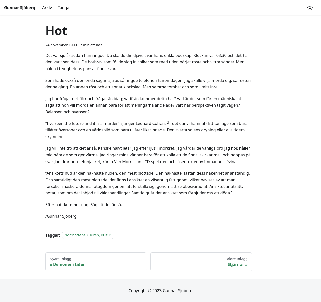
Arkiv (47, 7)
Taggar (64, 7)
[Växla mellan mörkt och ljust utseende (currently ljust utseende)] (310, 8)
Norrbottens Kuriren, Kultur (87, 235)
